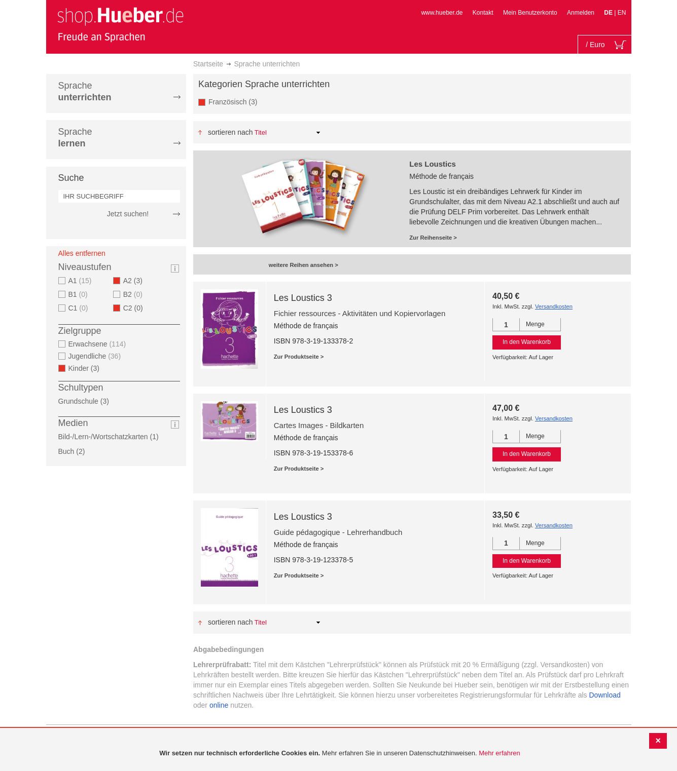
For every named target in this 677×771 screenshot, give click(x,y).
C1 (79, 308)
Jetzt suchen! (128, 214)
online (218, 705)
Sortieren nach (230, 132)
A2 (136, 281)
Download (605, 695)
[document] (340, 753)
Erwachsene (98, 344)
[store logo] (120, 24)
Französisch (236, 101)
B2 (134, 294)
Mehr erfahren (499, 753)
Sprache (85, 91)
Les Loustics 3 (303, 298)
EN (622, 12)
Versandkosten (554, 306)
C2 (136, 308)
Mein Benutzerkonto (530, 12)
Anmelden (580, 12)
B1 (79, 294)
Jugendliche (96, 356)
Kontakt (483, 12)
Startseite (208, 64)
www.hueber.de (441, 12)
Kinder (87, 368)
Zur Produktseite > (299, 357)
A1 (81, 281)
